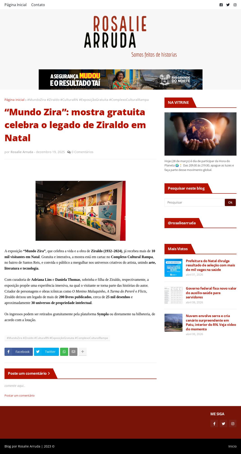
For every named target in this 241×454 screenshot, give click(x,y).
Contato (38, 4)
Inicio (232, 446)
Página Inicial (16, 4)
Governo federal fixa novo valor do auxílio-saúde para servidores (211, 292)
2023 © (49, 446)
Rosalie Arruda (29, 446)
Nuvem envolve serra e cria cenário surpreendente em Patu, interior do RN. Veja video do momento (211, 322)
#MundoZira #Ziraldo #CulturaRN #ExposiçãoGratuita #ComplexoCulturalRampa (88, 100)
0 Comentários (82, 152)
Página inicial (15, 100)
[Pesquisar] (195, 202)
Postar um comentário (20, 395)
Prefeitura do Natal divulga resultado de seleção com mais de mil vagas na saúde (210, 265)
